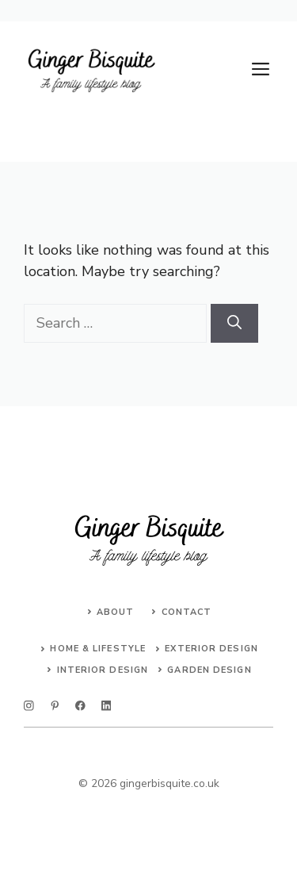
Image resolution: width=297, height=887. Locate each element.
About (116, 612)
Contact (187, 612)
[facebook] (80, 706)
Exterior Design (211, 649)
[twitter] (55, 706)
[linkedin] (106, 706)
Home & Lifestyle (98, 649)
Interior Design (103, 670)
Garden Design (209, 670)
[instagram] (29, 706)
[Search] (234, 323)
